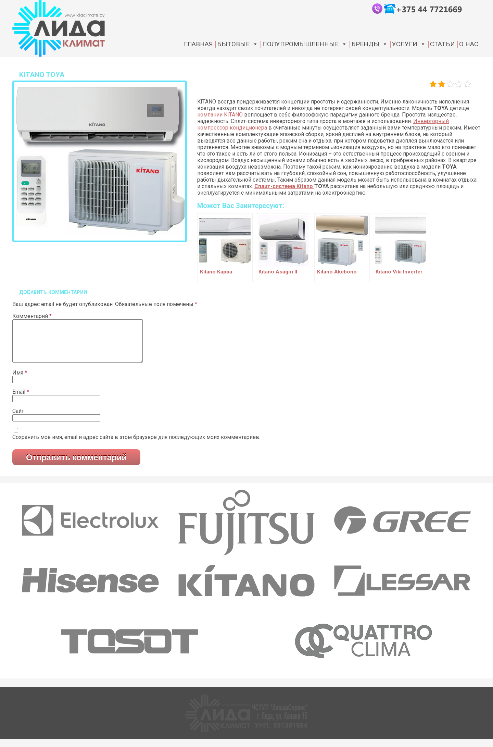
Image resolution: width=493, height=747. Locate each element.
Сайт (18, 419)
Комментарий (32, 316)
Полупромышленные (304, 44)
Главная (198, 44)
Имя (19, 381)
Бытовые (237, 44)
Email (20, 400)
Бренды (369, 44)
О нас (468, 44)
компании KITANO (220, 114)
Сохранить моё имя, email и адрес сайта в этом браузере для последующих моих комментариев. (136, 445)
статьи (442, 44)
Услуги (409, 44)
